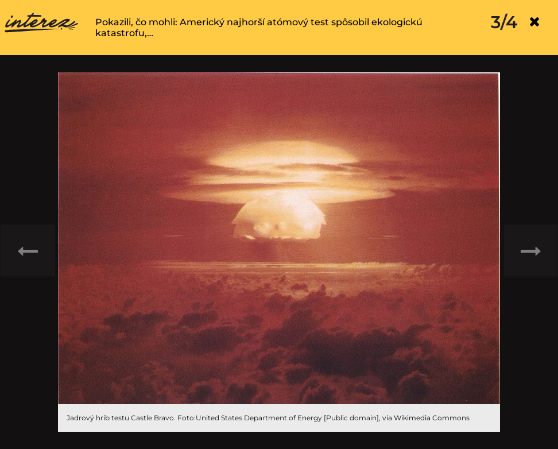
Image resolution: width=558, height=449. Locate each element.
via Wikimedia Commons (426, 417)
